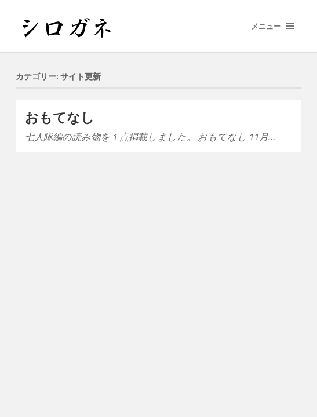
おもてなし (59, 117)
